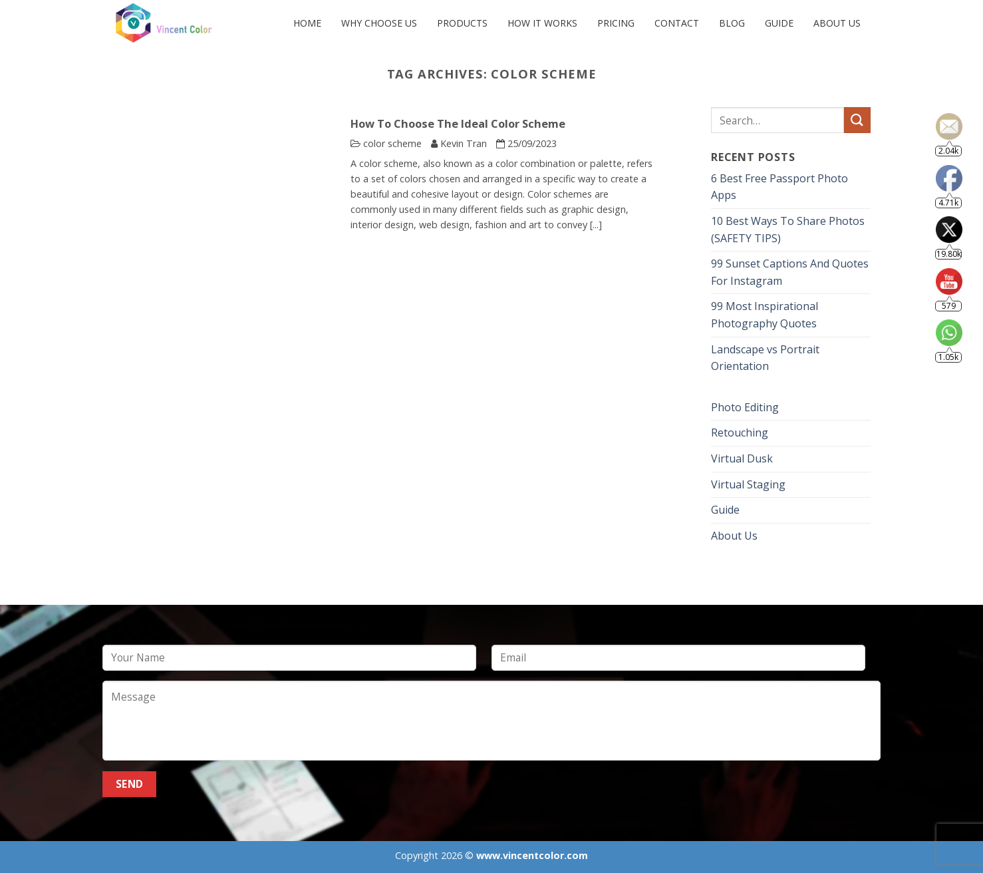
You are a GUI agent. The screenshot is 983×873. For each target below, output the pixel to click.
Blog (732, 23)
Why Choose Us (379, 23)
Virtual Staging (748, 484)
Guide (779, 23)
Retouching (739, 433)
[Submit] (857, 120)
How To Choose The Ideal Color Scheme (458, 123)
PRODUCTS (462, 23)
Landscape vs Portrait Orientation (765, 358)
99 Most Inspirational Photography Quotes (764, 315)
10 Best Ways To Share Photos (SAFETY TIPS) (788, 230)
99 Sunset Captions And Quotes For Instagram (790, 272)
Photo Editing (745, 407)
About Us (837, 23)
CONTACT (676, 23)
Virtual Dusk (742, 458)
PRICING (615, 23)
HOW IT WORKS (542, 23)
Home (307, 23)
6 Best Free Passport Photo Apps (779, 187)
